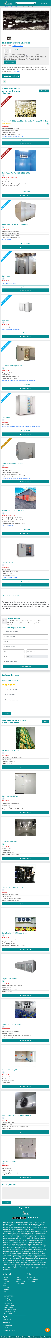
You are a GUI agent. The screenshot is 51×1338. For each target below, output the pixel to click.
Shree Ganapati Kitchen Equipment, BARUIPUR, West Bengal (21, 426)
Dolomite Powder (41, 1267)
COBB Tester (31, 1243)
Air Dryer (24, 1254)
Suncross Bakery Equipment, (11, 328)
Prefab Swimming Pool (31, 1258)
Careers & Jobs (20, 1280)
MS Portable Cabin (26, 1232)
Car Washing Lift (7, 1256)
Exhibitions (6, 1289)
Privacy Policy (31, 1280)
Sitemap (5, 1278)
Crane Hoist (15, 1243)
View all (45, 721)
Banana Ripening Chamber (12, 1069)
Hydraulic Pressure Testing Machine (17, 1245)
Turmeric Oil (23, 1267)
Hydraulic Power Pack (9, 1240)
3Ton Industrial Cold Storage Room (15, 224)
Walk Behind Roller (16, 1223)
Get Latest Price (17, 45)
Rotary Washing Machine (38, 1240)
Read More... (17, 71)
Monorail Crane (23, 1243)
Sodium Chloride (31, 1267)
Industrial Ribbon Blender (10, 1225)
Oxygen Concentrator (34, 1263)
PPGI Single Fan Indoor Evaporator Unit (16, 1115)
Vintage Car (6, 1263)
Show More (44, 90)
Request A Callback (25, 1207)
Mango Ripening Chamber (11, 1024)
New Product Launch (10, 1308)
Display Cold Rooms (9, 978)
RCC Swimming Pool (28, 1260)
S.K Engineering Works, (9, 282)
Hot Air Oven (19, 1238)
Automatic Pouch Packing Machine (31, 1252)
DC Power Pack (28, 1238)
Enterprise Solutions (9, 1311)
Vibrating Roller (26, 1223)
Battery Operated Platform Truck (19, 1263)
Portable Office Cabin (27, 1234)
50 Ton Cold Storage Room (12, 365)
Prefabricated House (23, 1236)
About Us (5, 1276)
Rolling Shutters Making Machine (36, 1254)
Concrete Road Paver (36, 1265)
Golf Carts (43, 1262)
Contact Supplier (10, 61)
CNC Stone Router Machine (23, 1240)
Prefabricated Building (39, 1234)
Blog (4, 1285)
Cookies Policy (31, 1276)
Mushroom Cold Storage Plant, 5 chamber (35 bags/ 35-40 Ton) (25, 120)
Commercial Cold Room (10, 795)
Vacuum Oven (11, 1238)
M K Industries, (6, 239)
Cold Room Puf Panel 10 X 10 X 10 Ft (16, 172)
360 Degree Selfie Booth (22, 1265)
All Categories (20, 1283)
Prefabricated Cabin (15, 1234)
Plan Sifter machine (27, 1249)
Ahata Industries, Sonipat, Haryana (12, 136)
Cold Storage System (10, 6)
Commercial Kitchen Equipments (12, 1249)
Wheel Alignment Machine (28, 1256)
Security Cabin (16, 1231)
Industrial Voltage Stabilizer (10, 1241)
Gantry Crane (7, 1243)
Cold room (6, 275)
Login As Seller (8, 1313)
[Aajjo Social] (28, 1217)
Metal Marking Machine (17, 1247)
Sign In (44, 3)
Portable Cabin (33, 1221)
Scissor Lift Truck (35, 1229)
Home (2, 6)
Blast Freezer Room (9, 841)
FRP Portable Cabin (37, 1232)
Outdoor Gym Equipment (19, 1262)
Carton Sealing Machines (21, 1227)
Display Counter (33, 1227)
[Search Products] (15, 3)
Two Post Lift (16, 1256)
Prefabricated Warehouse (10, 1236)
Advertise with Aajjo (9, 1300)
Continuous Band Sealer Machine (12, 1252)
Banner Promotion (9, 1304)
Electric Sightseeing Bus (33, 1262)
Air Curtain (39, 1247)
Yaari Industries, (7, 187)
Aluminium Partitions (23, 1225)
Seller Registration (9, 1298)
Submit (7, 713)
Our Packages (8, 1302)
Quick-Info (6, 1287)
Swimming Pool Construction (14, 1260)
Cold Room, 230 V (8, 562)
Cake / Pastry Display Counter (36, 1245)
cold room (5, 319)
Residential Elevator (14, 1229)
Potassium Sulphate (13, 1267)
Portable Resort (16, 1232)
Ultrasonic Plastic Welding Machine (19, 1251)
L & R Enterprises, (7, 525)
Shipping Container (35, 1236)
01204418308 (7, 1319)
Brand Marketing (8, 1306)
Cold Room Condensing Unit (12, 887)
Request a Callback (11, 76)
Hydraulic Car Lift (25, 1229)
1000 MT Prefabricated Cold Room (14, 510)
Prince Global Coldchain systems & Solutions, (16, 477)
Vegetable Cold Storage (10, 750)
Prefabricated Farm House (37, 1231)
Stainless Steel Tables (36, 1225)
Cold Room (18, 6)
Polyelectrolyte (7, 1269)
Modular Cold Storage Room (12, 463)
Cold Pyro (12, 1265)
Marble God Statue (30, 1247)
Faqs (4, 1291)
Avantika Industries (17, 49)
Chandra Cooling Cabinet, (10, 577)
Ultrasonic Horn (37, 1249)
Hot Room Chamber (9, 1161)
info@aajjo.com (7, 1324)
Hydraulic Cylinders (39, 1238)
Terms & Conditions (32, 1278)
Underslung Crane (40, 1241)
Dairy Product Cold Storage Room (14, 932)
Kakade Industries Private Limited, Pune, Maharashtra (18, 380)
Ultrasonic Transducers (36, 1251)
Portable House (25, 1231)
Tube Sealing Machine (37, 1223)
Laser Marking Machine (22, 1221)
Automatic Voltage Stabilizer (26, 1241)
